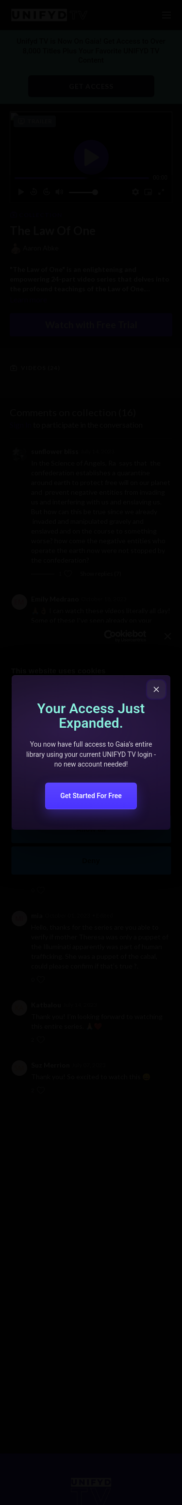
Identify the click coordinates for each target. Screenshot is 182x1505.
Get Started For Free (91, 796)
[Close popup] (156, 689)
